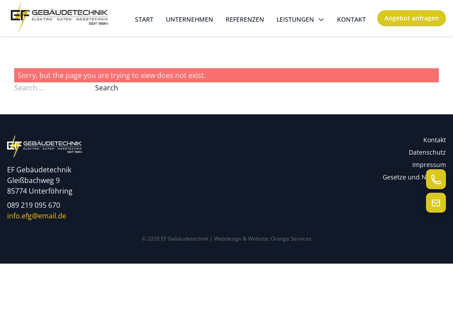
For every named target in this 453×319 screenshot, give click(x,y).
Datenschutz (427, 152)
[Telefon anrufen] (436, 179)
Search (106, 88)
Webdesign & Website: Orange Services (262, 238)
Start (144, 19)
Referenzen (245, 19)
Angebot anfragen (411, 18)
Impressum (429, 164)
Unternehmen (189, 19)
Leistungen (300, 19)
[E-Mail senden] (436, 203)
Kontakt (351, 19)
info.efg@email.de (36, 216)
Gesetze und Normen (414, 177)
